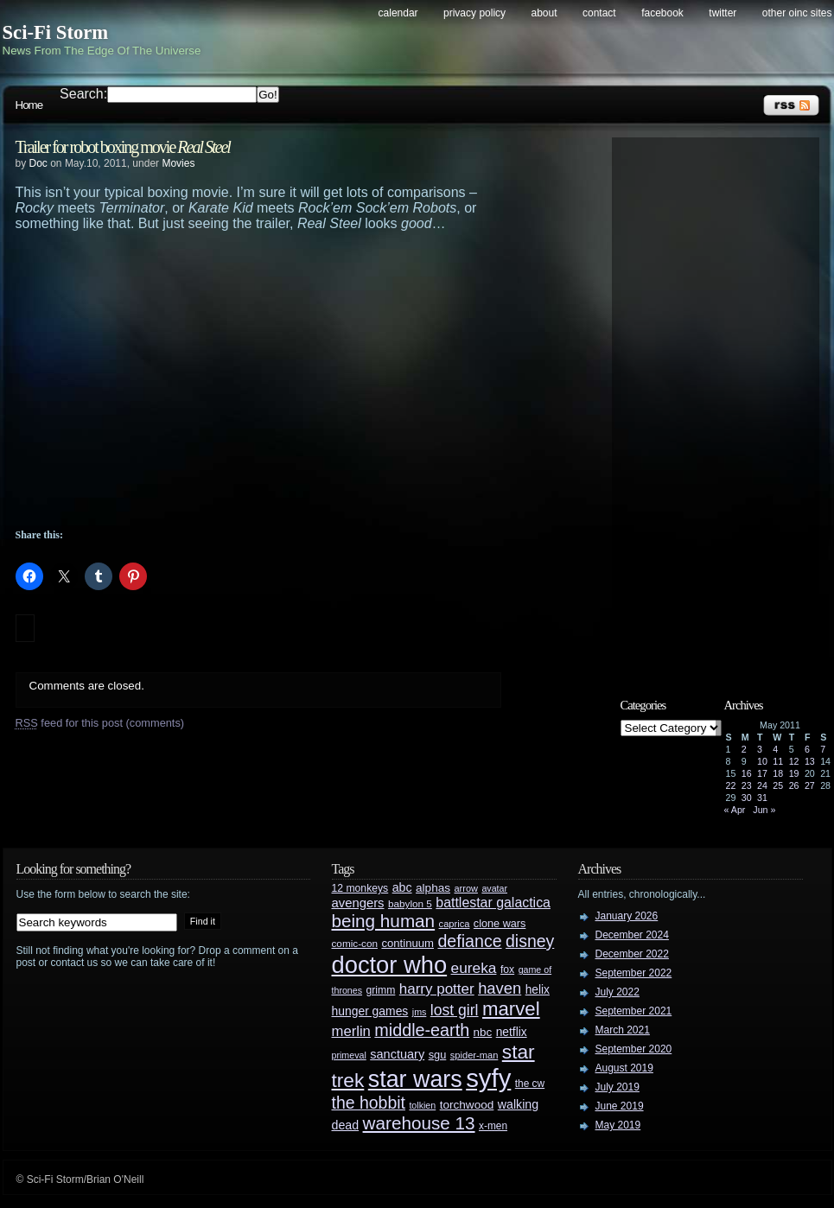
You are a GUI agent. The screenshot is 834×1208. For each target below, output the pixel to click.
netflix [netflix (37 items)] (511, 1032)
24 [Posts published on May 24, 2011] (762, 785)
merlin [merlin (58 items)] (351, 1031)
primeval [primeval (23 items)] (349, 1055)
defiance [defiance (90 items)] (469, 941)
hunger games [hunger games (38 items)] (370, 1011)
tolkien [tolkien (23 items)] (422, 1105)
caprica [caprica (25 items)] (454, 924)
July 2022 (617, 992)
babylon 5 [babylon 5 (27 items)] (410, 903)
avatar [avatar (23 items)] (494, 888)
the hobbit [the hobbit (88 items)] (368, 1102)
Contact (599, 13)
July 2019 (617, 1087)
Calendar (398, 13)
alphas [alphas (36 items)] (433, 887)
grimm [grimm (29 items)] (381, 990)
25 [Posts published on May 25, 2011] (778, 785)
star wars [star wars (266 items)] (415, 1079)
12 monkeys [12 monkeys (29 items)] (360, 888)
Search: (83, 93)
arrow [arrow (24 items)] (466, 888)
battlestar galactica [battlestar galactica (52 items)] (493, 902)
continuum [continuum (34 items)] (407, 943)
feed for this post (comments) (100, 722)
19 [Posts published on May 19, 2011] (794, 773)
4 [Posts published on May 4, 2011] (775, 749)
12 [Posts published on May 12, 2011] (794, 761)
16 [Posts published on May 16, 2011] (747, 773)
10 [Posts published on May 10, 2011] (762, 761)
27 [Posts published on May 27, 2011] (810, 785)
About (544, 13)
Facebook (662, 13)
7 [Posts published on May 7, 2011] (822, 749)
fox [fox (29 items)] (507, 969)
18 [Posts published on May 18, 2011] (778, 773)
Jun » (764, 809)
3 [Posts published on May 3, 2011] (759, 749)
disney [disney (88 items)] (530, 941)
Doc (38, 163)
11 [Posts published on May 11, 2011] (778, 761)
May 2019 (618, 1125)
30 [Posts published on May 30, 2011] (747, 797)
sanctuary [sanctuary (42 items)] (397, 1054)
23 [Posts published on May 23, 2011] (747, 785)
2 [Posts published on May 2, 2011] (744, 749)
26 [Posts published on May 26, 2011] (794, 785)
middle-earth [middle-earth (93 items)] (421, 1030)
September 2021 (633, 1011)
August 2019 (624, 1068)
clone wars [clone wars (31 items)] (500, 924)
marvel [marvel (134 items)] (511, 1009)
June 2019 (619, 1106)
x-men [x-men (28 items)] (493, 1126)
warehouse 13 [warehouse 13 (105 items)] (419, 1123)
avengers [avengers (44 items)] (358, 903)
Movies (178, 163)
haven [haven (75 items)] (499, 988)
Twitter (722, 13)
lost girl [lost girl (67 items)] (454, 1010)
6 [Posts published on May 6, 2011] (807, 749)
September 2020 (633, 1049)
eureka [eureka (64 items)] (474, 967)
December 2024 (632, 935)
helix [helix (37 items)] (537, 989)
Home (29, 105)
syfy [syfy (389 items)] (488, 1078)
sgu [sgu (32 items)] (438, 1054)
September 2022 (633, 973)
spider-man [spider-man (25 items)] (474, 1055)
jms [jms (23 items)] (419, 1012)
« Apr (735, 809)
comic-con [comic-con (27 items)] (355, 943)
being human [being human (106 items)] (384, 921)
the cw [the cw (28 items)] (529, 1084)
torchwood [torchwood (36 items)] (467, 1104)
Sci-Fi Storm (56, 32)
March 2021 (622, 1030)
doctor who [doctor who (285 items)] (390, 964)
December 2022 (632, 954)
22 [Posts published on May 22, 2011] (731, 785)
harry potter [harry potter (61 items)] (436, 989)
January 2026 (627, 916)
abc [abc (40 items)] (402, 887)
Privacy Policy (474, 13)
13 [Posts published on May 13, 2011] (810, 761)
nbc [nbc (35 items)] (483, 1032)
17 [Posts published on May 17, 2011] (762, 773)
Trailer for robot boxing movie (123, 146)
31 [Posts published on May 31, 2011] (762, 797)
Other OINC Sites (797, 13)
